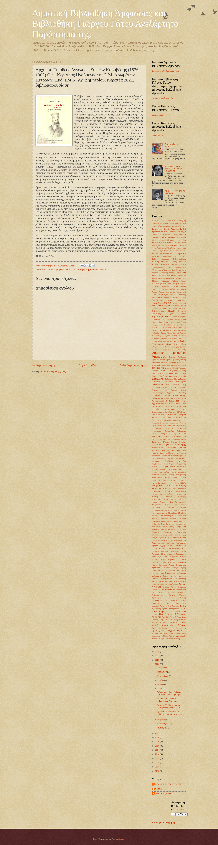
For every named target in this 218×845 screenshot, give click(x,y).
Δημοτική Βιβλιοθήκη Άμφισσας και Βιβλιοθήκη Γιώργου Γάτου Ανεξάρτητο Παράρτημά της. (105, 23)
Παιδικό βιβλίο (165, 548)
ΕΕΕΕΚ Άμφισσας (179, 368)
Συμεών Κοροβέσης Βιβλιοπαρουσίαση (89, 269)
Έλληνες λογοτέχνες (161, 264)
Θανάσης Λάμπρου (171, 450)
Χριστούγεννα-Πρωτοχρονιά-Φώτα (167, 630)
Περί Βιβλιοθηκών (164, 557)
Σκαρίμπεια (156, 581)
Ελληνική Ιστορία (159, 390)
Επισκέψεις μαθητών (176, 415)
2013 (157, 767)
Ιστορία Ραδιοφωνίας (178, 466)
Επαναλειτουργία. (158, 415)
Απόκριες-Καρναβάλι (178, 289)
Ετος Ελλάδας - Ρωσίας (170, 426)
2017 (157, 750)
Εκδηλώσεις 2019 (171, 379)
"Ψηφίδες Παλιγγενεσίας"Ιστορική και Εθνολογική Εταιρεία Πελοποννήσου (169, 223)
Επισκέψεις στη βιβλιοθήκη (164, 417)
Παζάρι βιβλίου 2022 (166, 546)
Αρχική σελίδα (87, 365)
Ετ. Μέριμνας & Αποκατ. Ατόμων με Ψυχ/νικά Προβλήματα (169, 423)
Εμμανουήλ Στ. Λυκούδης (162, 395)
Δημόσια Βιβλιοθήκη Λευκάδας (164, 362)
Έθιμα (154, 256)
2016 (157, 754)
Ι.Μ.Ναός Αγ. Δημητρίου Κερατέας (57, 269)
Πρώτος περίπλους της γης (174, 576)
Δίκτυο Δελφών (172, 344)
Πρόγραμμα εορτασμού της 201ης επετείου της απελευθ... (171, 713)
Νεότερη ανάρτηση (43, 365)
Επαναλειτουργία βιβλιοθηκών (175, 412)
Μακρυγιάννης (162, 513)
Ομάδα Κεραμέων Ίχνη (177, 535)
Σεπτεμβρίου (163, 676)
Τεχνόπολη (175, 606)
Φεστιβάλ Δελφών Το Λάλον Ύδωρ (165, 620)
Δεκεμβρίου (162, 668)
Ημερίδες (182, 442)
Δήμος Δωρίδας (158, 344)
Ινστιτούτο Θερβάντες (162, 461)
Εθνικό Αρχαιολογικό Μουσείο (172, 376)
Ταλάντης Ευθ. (165, 606)
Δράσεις (160, 368)
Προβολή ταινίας (158, 573)
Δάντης (154, 341)
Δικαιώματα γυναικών (170, 365)
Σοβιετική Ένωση (167, 581)
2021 (157, 733)
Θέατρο (176, 447)
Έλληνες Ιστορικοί (160, 262)
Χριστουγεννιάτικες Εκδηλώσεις (169, 628)
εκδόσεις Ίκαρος (168, 636)
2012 (157, 771)
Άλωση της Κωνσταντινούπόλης (166, 253)
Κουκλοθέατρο (181, 491)
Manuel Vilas (166, 248)
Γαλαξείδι (176, 325)
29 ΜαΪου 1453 (177, 234)
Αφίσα (170, 300)
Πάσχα (154, 537)
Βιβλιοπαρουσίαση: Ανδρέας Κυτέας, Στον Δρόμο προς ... (170, 693)
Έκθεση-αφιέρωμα (179, 259)
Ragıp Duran (163, 251)
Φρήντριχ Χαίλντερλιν (168, 622)
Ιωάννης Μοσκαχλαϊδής (177, 475)
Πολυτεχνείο (181, 570)
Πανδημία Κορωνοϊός (160, 551)
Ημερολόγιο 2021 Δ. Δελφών (162, 447)
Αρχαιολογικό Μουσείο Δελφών (165, 297)
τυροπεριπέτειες (173, 639)
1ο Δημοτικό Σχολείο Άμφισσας (165, 229)
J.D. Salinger (162, 245)
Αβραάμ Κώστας (175, 273)
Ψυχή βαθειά (174, 633)
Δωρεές (168, 368)
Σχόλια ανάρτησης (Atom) (55, 371)
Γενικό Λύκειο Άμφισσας (176, 328)
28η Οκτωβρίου (164, 234)
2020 (157, 737)
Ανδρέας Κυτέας (179, 281)
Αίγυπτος (164, 273)
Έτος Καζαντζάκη (169, 270)
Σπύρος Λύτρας (169, 587)
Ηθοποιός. (163, 439)
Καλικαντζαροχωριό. (159, 483)
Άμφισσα (182, 253)
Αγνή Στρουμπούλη (159, 278)
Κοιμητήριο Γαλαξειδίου (162, 491)
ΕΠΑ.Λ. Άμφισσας (169, 371)
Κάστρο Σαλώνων (171, 477)
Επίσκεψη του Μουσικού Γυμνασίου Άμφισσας (167, 700)
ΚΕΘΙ (160, 477)
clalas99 (158, 789)
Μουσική (173, 518)
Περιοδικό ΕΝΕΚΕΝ (177, 560)
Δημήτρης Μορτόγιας (174, 350)
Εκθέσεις (182, 379)
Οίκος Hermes (165, 529)
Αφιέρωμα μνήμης (179, 303)
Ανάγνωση (165, 281)
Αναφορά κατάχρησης (164, 822)
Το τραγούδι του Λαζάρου (171, 145)
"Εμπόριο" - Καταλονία (163, 221)
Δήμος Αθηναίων (163, 341)
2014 (157, 762)
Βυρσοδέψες (163, 322)
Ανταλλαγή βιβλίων (159, 284)
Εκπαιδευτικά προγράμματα (175, 382)
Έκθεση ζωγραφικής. (164, 256)
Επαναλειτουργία (158, 412)
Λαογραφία (156, 505)
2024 (157, 656)
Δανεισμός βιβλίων (179, 347)
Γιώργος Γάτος (170, 336)
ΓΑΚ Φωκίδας (165, 325)
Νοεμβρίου (162, 672)
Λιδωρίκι (167, 505)
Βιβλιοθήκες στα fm (159, 311)
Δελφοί (154, 350)
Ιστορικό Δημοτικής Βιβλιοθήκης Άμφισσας (169, 469)
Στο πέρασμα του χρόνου (171, 590)
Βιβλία (167, 305)
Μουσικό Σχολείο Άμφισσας (176, 521)
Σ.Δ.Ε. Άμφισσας (179, 579)
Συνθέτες (172, 595)
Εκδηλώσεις (158, 379)
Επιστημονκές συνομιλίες (161, 420)
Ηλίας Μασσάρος (174, 439)
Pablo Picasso (176, 248)
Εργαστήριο (177, 420)
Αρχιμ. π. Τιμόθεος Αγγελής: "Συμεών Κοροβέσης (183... (170, 706)
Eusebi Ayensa (159, 242)
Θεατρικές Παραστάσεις (169, 453)
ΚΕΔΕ (154, 477)
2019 (157, 741)
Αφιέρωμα (166, 303)
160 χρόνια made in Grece (172, 226)
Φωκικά (155, 625)
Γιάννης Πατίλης (158, 330)
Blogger (121, 839)
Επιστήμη (182, 417)
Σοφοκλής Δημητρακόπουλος (167, 584)
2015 (157, 758)
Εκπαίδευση (156, 382)
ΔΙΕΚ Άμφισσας (180, 338)
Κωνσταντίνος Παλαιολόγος (174, 497)
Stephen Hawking (174, 251)
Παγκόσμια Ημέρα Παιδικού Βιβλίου (172, 537)
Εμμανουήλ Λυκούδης (176, 393)
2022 (157, 664)
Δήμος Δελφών (178, 341)
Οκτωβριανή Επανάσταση (175, 532)
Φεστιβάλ (165, 617)
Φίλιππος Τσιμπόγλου (173, 611)
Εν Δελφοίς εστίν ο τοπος (170, 398)
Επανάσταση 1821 (175, 409)
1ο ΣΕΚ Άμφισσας (168, 232)
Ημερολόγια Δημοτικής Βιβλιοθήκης (169, 445)
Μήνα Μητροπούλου (172, 510)
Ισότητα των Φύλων (160, 472)
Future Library (173, 242)
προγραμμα (163, 639)
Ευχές (173, 434)
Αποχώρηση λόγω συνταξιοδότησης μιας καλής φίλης (174, 168)
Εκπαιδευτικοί (157, 385)
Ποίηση (171, 565)
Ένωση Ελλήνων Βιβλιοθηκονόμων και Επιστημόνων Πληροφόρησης (169, 267)
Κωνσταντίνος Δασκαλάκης (162, 494)
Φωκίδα (182, 622)
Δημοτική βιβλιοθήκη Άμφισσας (165, 71)
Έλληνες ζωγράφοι (178, 262)
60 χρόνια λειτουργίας (176, 240)
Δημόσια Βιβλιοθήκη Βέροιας (175, 360)
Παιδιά (177, 546)
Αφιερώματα (157, 305)
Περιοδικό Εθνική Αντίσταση (163, 562)
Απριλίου (161, 689)
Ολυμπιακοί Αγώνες (159, 535)
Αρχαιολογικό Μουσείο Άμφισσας (172, 295)
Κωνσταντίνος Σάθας (160, 499)
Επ (167, 401)
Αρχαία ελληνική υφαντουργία (163, 292)
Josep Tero (172, 245)
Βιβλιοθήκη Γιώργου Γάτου (163, 98)
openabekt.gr (158, 115)
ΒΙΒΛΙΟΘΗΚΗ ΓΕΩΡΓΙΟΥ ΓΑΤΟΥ (169, 784)
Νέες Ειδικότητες (167, 524)
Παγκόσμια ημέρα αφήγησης (163, 543)
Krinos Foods (156, 248)
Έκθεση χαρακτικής (160, 259)
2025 (157, 651)
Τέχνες (167, 603)
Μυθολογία (156, 524)
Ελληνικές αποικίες (178, 387)
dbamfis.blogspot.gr (163, 793)
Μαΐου (160, 684)
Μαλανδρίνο (172, 513)
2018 (157, 746)
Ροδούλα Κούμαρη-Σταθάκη (162, 579)
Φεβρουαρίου (163, 724)
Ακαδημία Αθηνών (172, 278)
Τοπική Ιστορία (158, 611)
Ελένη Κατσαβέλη (172, 385)
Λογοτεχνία (170, 507)
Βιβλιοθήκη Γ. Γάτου (176, 311)
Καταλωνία (182, 488)
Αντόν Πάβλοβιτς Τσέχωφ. (176, 284)
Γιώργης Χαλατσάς (173, 333)
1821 (184, 226)
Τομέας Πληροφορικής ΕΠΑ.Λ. (173, 609)
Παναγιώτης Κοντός (179, 548)
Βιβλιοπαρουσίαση (161, 316)
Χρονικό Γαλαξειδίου (160, 633)
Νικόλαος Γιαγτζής (168, 527)
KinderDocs (182, 245)
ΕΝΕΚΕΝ (155, 371)
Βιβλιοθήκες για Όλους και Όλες (172, 308)
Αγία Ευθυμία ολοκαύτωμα (176, 275)
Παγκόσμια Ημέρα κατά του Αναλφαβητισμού (169, 540)
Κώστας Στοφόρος (159, 502)
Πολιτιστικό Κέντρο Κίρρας (174, 568)
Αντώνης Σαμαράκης (161, 286)
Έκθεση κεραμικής (179, 256)
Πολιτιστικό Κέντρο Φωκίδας (163, 570)
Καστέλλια (172, 488)
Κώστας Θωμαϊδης (178, 499)
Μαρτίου (161, 719)
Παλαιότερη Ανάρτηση (132, 365)
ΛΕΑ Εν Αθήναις (177, 502)
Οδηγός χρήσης (176, 529)
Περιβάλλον (174, 557)
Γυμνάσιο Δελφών (166, 338)
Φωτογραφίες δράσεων (174, 625)
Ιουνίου (160, 680)
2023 (157, 660)
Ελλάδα (165, 387)
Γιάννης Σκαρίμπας (173, 330)
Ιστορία (165, 466)
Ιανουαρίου (162, 728)
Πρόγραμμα (170, 573)
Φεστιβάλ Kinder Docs (178, 617)
